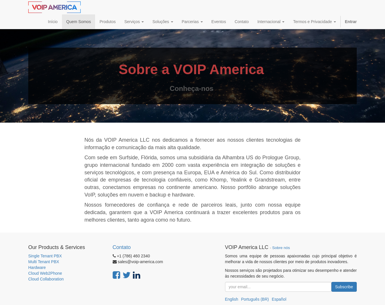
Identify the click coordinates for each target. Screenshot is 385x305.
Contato (122, 247)
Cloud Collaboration (46, 279)
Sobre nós (281, 248)
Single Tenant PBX (45, 256)
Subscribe (344, 287)
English (231, 299)
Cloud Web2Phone (45, 273)
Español (279, 299)
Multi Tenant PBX (43, 261)
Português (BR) (255, 299)
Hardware (37, 267)
